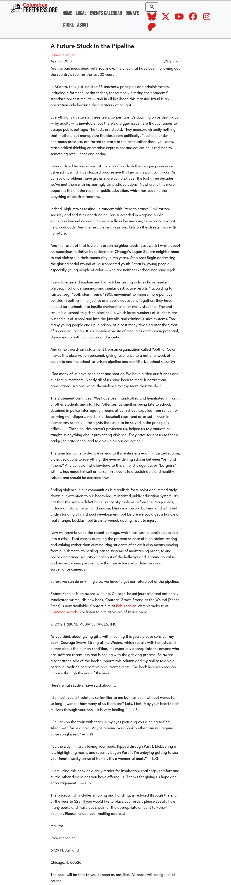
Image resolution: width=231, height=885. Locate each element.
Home (67, 13)
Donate (132, 13)
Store (68, 25)
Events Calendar (106, 13)
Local (81, 13)
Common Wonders (66, 612)
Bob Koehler (126, 606)
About (82, 25)
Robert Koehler (63, 55)
